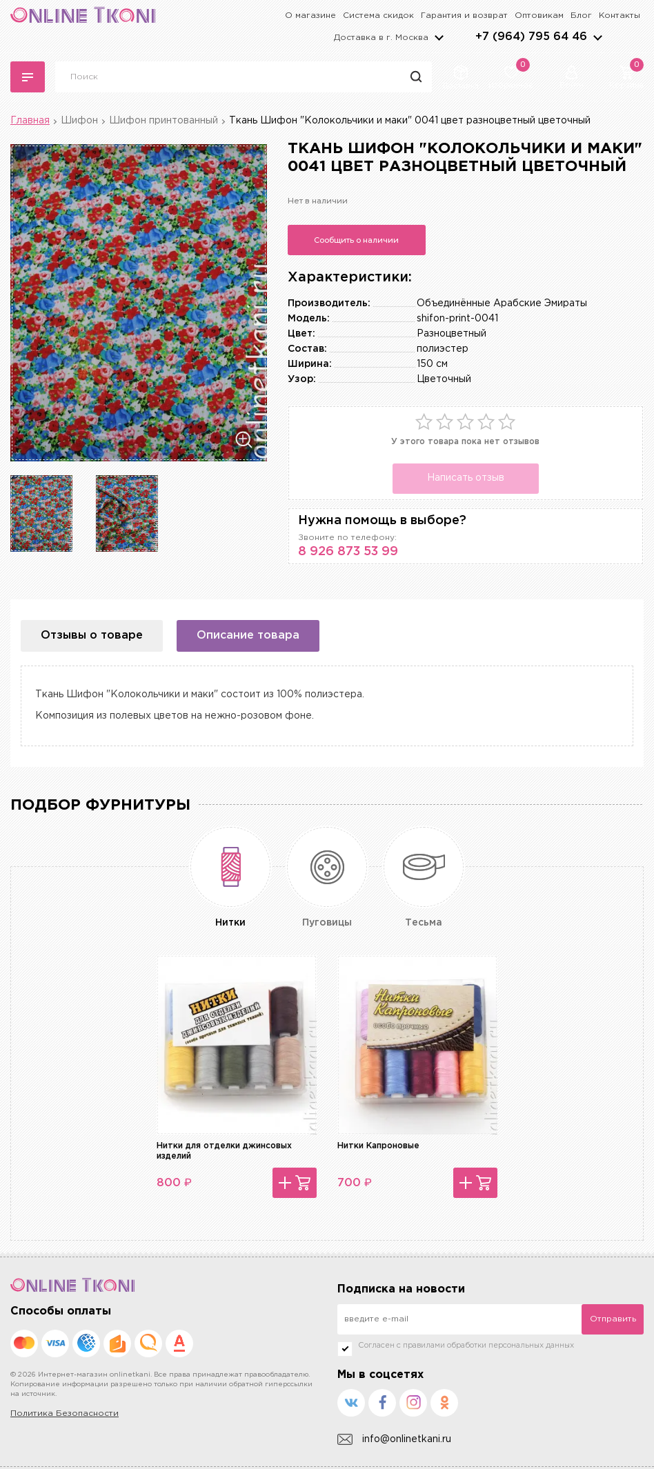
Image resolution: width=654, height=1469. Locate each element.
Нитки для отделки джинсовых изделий (224, 1150)
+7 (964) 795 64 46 (531, 37)
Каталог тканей (27, 77)
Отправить (613, 1319)
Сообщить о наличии (356, 240)
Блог (581, 15)
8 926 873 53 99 (348, 551)
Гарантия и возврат (464, 15)
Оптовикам (539, 15)
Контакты (619, 15)
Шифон (79, 121)
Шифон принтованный (163, 121)
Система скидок (378, 15)
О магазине (310, 15)
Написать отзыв (465, 478)
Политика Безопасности (64, 1413)
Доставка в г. (381, 37)
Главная (30, 121)
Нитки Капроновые (378, 1146)
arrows (597, 37)
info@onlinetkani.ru (394, 1440)
